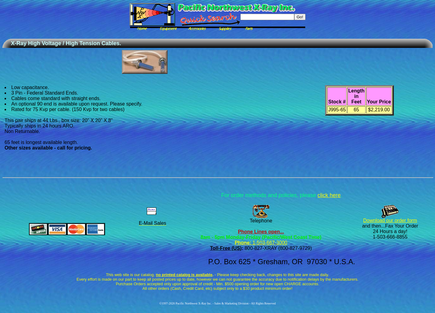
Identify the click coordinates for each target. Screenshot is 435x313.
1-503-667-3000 (269, 242)
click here (329, 195)
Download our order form (390, 220)
